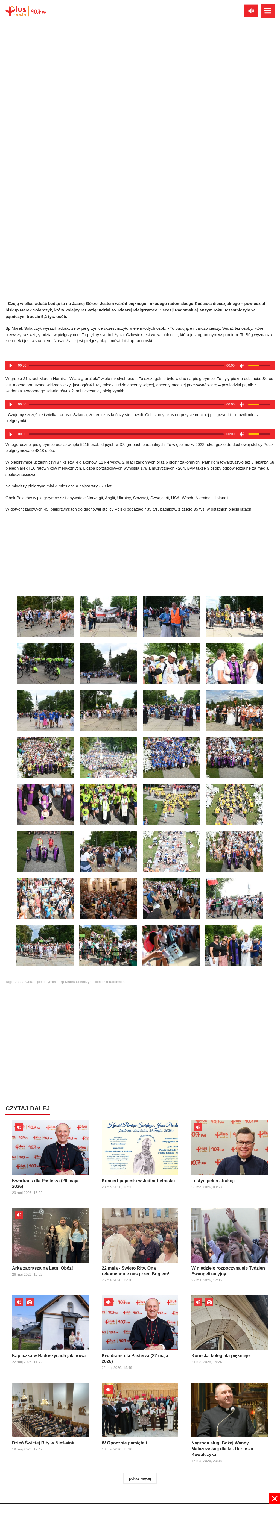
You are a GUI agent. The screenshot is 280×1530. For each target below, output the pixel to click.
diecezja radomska (110, 982)
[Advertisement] (140, 552)
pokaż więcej (140, 1478)
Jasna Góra (24, 982)
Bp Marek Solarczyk (75, 982)
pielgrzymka (46, 982)
